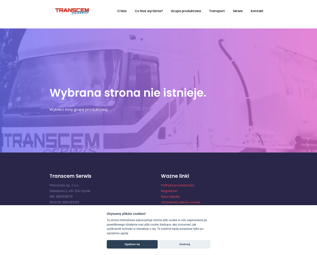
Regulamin (169, 191)
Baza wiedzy (170, 196)
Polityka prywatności (177, 185)
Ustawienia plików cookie (180, 202)
